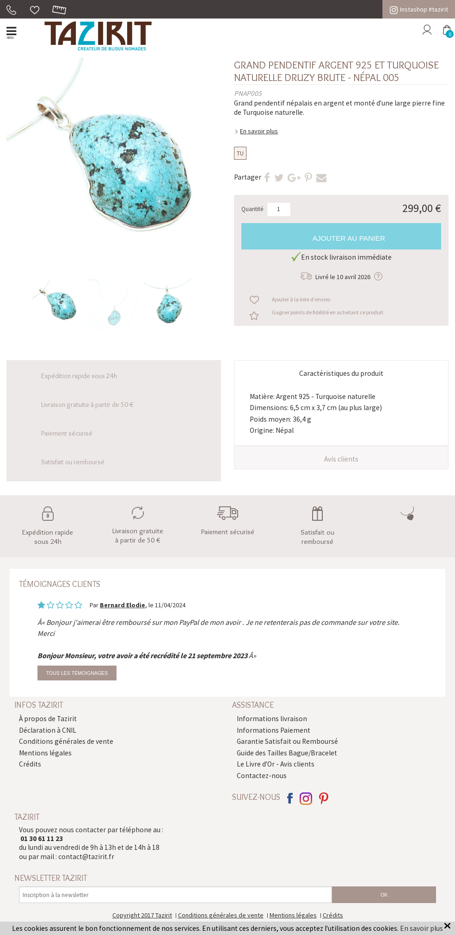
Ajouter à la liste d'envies (301, 299)
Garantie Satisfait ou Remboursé (287, 741)
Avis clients (341, 459)
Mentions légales (45, 752)
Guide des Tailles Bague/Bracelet (287, 752)
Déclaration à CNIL (47, 730)
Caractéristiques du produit (341, 373)
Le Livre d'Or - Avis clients (275, 764)
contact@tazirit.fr (86, 856)
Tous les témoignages (77, 673)
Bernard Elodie (122, 605)
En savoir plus (259, 131)
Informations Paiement (273, 730)
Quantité (252, 209)
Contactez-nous (262, 775)
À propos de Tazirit (48, 718)
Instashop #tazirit (419, 9)
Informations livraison (272, 718)
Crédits (30, 764)
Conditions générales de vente (66, 741)
